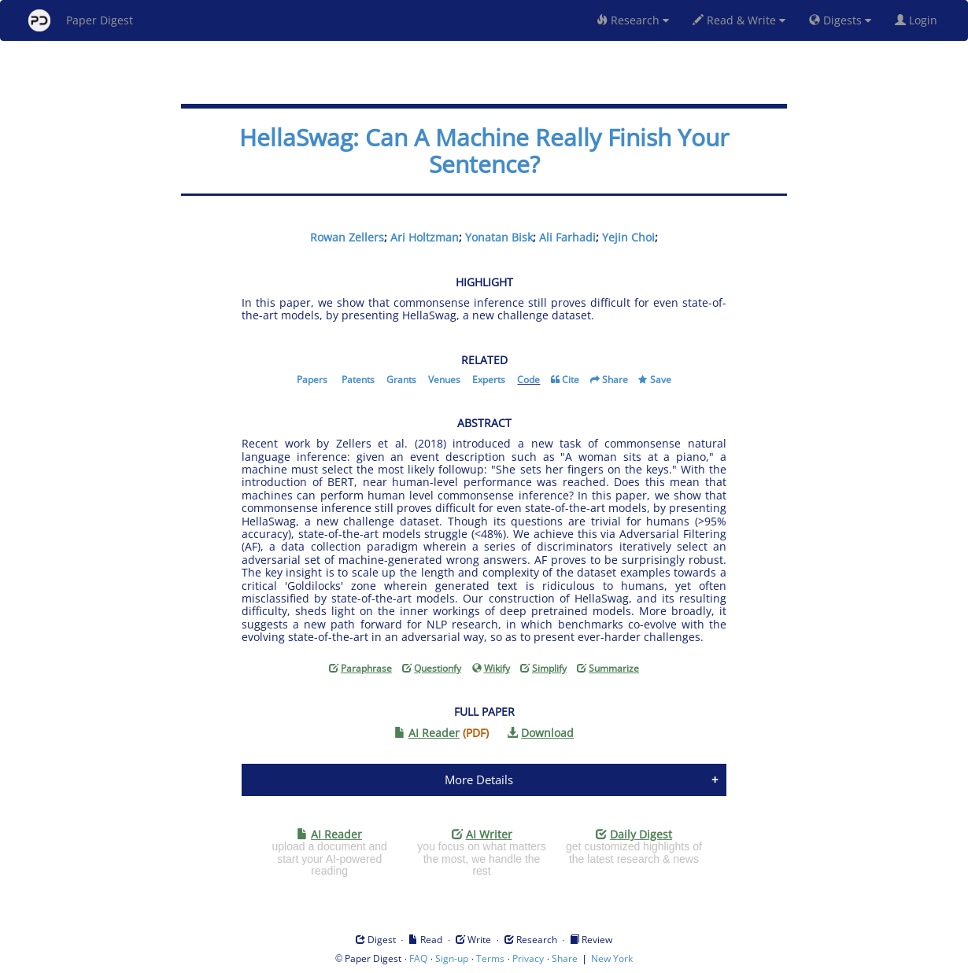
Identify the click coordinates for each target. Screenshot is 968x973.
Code (528, 379)
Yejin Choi (628, 237)
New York (612, 958)
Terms (490, 958)
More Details (479, 779)
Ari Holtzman (424, 237)
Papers (312, 379)
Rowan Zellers (347, 237)
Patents (358, 379)
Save (660, 379)
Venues (444, 379)
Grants (401, 379)
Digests (840, 20)
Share (615, 379)
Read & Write (739, 20)
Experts (488, 379)
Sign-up (451, 958)
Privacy (528, 958)
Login (919, 20)
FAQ (418, 958)
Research (633, 20)
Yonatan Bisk (499, 237)
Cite (570, 379)
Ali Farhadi (567, 237)
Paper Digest (80, 20)
